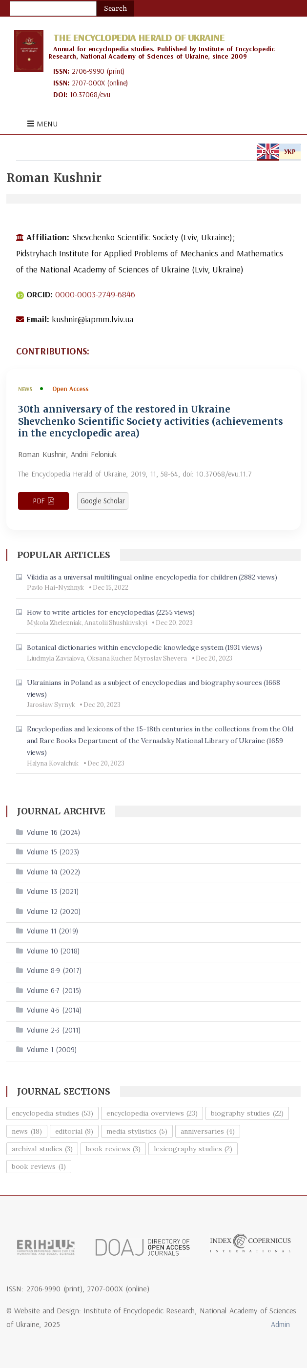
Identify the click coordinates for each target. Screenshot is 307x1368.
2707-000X (88, 82)
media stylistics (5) (136, 1131)
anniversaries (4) (208, 1131)
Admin (280, 1324)
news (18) (27, 1131)
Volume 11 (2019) (52, 930)
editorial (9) (74, 1131)
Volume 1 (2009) (52, 1049)
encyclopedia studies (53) (53, 1113)
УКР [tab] (290, 151)
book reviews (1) (39, 1166)
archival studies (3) (42, 1148)
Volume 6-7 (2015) (54, 990)
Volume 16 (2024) (53, 832)
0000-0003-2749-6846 (95, 294)
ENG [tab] (268, 151)
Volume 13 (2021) (53, 891)
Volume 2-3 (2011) (54, 1030)
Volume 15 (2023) (53, 851)
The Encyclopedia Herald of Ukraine (138, 37)
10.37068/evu (90, 94)
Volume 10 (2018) (53, 950)
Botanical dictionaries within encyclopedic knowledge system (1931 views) (145, 647)
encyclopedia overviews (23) (152, 1113)
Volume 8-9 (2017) (54, 970)
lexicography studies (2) (193, 1148)
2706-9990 (88, 71)
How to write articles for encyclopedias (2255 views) (111, 612)
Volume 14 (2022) (53, 871)
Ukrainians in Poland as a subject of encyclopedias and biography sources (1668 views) (153, 688)
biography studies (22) (247, 1113)
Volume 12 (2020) (54, 911)
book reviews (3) (113, 1148)
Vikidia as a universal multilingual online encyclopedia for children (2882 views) (152, 577)
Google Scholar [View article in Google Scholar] (103, 500)
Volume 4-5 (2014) (54, 1010)
